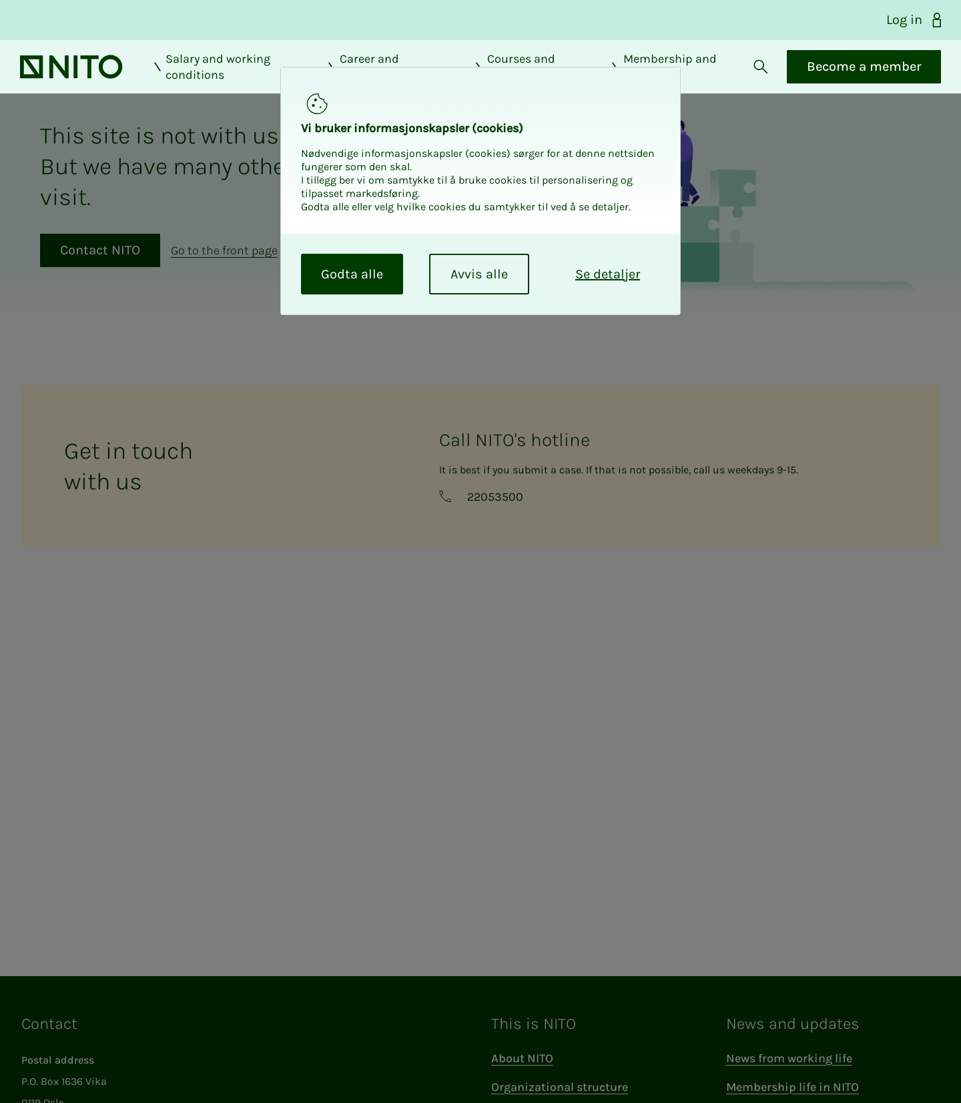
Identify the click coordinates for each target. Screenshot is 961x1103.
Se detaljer (607, 274)
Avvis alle (479, 274)
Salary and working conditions (211, 78)
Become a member (863, 77)
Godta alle (352, 274)
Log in (915, 20)
